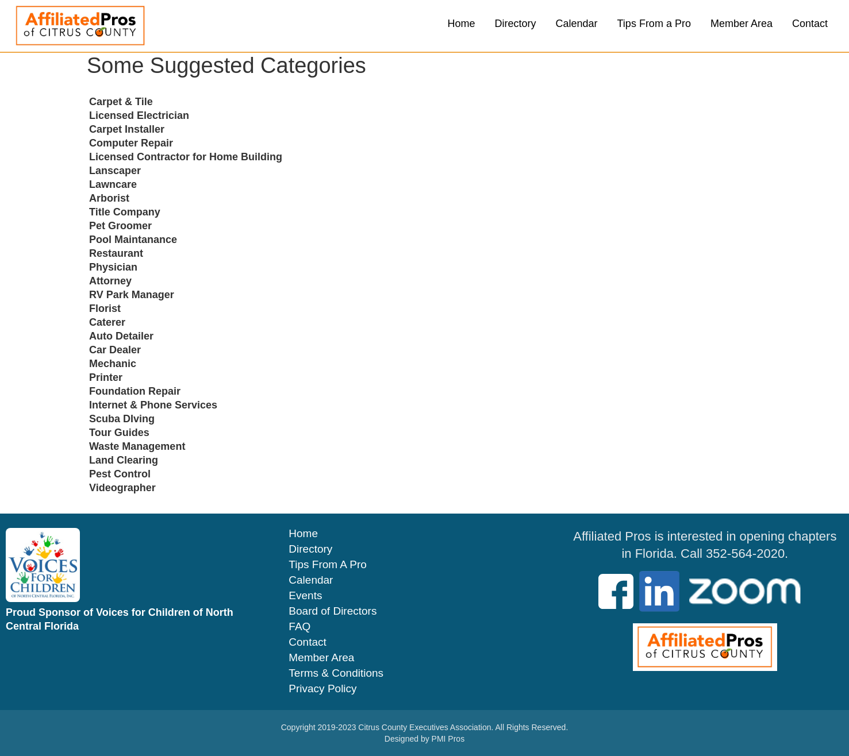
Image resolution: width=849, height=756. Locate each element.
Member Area (741, 23)
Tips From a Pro (654, 23)
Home (461, 23)
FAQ (299, 626)
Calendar (577, 23)
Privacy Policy (322, 689)
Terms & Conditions (336, 673)
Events (305, 595)
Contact (810, 23)
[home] (80, 26)
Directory (515, 23)
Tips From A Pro (328, 564)
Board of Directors (333, 611)
